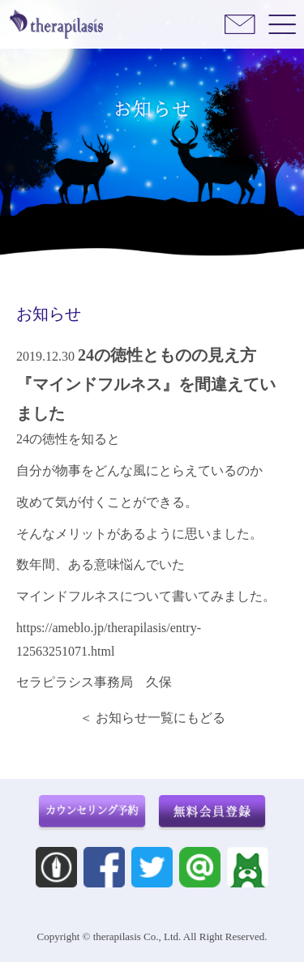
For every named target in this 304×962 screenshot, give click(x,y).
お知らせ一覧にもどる (160, 718)
